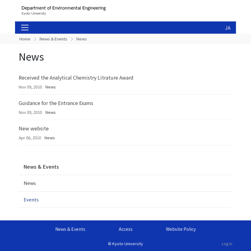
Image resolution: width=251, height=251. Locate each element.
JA (227, 27)
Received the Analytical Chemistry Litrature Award (76, 77)
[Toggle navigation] (25, 27)
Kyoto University (127, 243)
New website (34, 128)
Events (31, 199)
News (50, 87)
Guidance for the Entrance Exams (56, 103)
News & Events (53, 39)
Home (24, 39)
